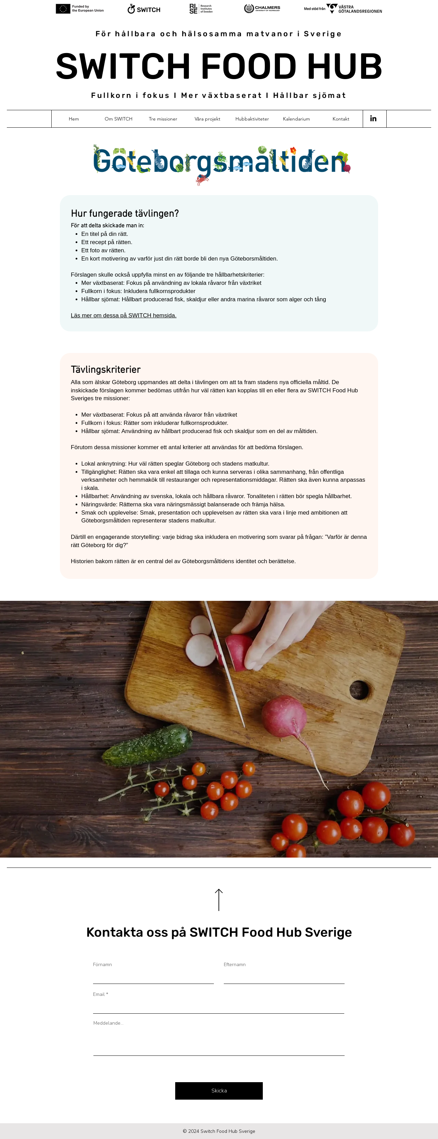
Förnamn (102, 964)
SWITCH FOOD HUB (219, 66)
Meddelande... (108, 1023)
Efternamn (235, 964)
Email (99, 994)
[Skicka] (219, 1091)
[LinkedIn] (373, 119)
